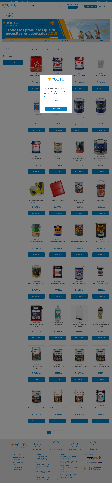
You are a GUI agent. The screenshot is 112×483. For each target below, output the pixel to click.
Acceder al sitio (56, 109)
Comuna (46, 97)
